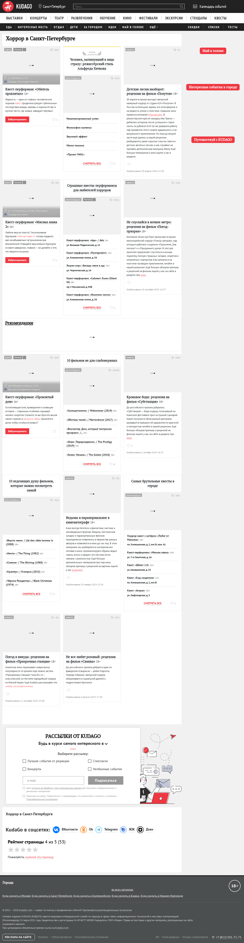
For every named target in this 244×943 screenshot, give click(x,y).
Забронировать (17, 119)
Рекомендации (19, 323)
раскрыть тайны (31, 418)
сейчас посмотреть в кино (19, 686)
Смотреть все (92, 163)
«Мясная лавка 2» (26, 236)
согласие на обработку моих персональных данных (56, 788)
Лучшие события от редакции (48, 761)
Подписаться (105, 780)
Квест (18, 103)
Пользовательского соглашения (42, 799)
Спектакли (100, 761)
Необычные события (107, 769)
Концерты (34, 769)
